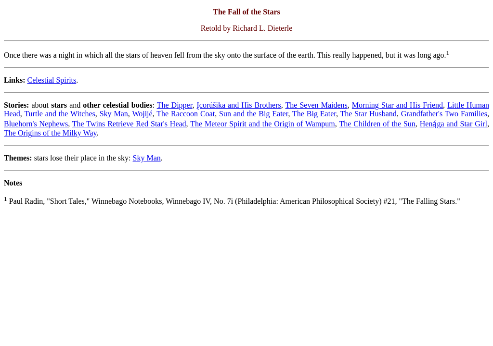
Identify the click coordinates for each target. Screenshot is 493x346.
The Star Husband (368, 114)
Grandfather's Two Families (444, 114)
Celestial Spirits (51, 80)
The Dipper (175, 105)
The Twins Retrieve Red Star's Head (129, 124)
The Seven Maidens (316, 105)
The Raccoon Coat (185, 114)
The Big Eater (314, 114)
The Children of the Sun (377, 124)
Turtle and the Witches (59, 114)
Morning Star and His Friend (397, 105)
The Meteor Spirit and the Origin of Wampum (262, 124)
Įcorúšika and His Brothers (239, 105)
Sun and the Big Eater (253, 114)
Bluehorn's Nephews (36, 124)
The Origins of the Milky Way (50, 133)
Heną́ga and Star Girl (453, 124)
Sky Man (114, 114)
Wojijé (142, 114)
